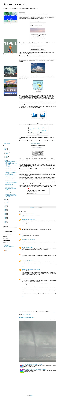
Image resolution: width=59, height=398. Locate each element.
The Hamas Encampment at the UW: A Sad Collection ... (11, 196)
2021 (5, 206)
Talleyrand (23, 247)
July (6, 157)
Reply (22, 216)
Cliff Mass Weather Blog (14, 4)
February (6, 200)
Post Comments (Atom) (27, 314)
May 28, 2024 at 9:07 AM (29, 260)
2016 (5, 213)
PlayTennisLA (6, 245)
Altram (23, 233)
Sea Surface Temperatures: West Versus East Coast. (10, 192)
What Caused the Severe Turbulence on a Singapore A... (10, 173)
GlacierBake (24, 260)
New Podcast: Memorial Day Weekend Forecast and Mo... (11, 168)
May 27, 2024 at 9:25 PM (28, 233)
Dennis (23, 228)
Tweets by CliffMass (6, 143)
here (54, 140)
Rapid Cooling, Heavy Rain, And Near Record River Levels (33, 364)
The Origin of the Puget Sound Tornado (26, 317)
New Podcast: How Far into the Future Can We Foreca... (11, 176)
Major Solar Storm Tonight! (9, 187)
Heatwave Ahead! (8, 190)
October (6, 153)
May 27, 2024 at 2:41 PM (28, 228)
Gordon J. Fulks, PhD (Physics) (27, 269)
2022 (5, 205)
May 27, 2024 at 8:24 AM (31, 219)
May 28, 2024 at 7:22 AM (29, 247)
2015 (5, 214)
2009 (5, 222)
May (6, 160)
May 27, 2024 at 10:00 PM (31, 239)
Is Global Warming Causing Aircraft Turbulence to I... (10, 166)
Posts (5, 250)
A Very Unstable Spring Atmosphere (10, 194)
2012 (5, 218)
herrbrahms (23, 213)
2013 (5, 217)
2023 (5, 203)
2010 (5, 221)
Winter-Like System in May (9, 174)
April (6, 198)
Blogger (31, 395)
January (6, 202)
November (7, 152)
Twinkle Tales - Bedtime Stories (9, 246)
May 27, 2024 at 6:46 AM (29, 213)
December (7, 150)
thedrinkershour (24, 239)
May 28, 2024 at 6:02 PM (36, 269)
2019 (5, 209)
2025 (5, 148)
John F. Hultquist (24, 219)
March (6, 199)
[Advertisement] (10, 31)
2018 (5, 210)
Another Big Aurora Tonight (9, 184)
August (6, 156)
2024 (5, 149)
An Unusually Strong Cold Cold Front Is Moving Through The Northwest (35, 369)
